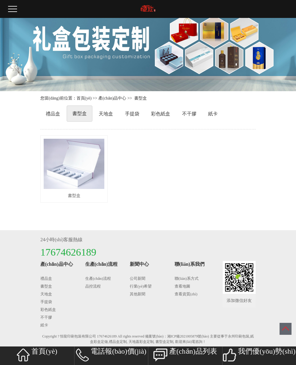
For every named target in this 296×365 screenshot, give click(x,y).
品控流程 (93, 286)
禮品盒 (53, 113)
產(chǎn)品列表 (185, 354)
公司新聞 (137, 278)
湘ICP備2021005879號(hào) (188, 336)
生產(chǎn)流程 (98, 278)
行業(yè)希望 (141, 286)
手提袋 (132, 113)
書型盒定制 (164, 342)
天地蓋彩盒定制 (141, 342)
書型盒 (140, 98)
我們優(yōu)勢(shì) (259, 354)
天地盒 (106, 113)
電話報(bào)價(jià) (111, 354)
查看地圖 (182, 286)
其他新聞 (137, 294)
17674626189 (107, 336)
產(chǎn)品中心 (112, 98)
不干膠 (189, 113)
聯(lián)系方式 (187, 278)
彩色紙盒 (160, 113)
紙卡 (213, 113)
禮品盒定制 (118, 342)
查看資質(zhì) (186, 294)
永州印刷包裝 (238, 336)
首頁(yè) (84, 98)
